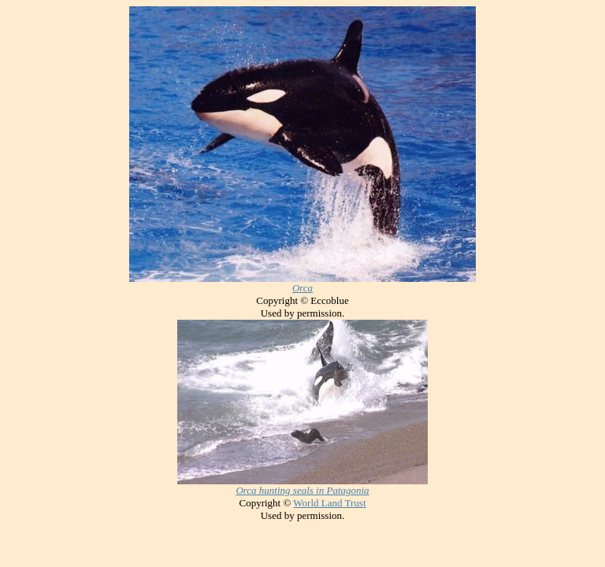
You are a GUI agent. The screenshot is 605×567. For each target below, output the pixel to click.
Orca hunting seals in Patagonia (302, 490)
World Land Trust (329, 503)
